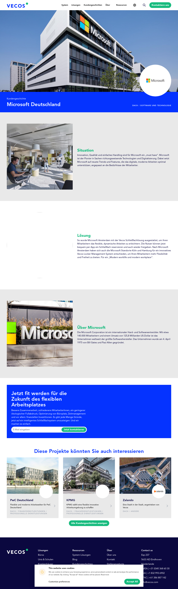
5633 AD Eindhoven (151, 559)
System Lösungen (81, 555)
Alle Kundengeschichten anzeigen (89, 523)
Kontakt (111, 559)
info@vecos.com (149, 582)
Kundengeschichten (93, 5)
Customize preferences (59, 581)
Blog (74, 559)
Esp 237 (145, 555)
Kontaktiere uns (160, 5)
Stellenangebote (115, 564)
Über (107, 5)
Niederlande (147, 564)
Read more (105, 575)
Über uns (111, 555)
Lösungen (75, 5)
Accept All (132, 581)
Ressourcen (121, 5)
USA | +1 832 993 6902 (153, 573)
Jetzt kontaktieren (74, 429)
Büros (41, 555)
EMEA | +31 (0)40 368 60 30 (155, 568)
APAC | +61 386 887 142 (153, 577)
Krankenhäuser (45, 564)
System (65, 5)
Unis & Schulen (45, 559)
